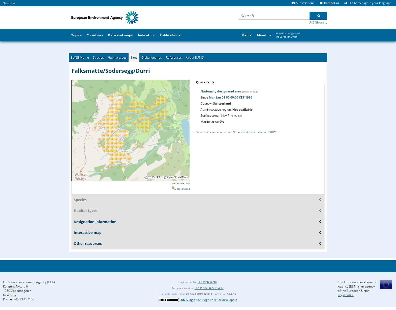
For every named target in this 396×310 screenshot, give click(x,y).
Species (98, 57)
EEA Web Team (207, 282)
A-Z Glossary (318, 22)
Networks (9, 3)
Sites (134, 57)
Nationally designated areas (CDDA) (254, 132)
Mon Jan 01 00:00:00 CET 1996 (230, 97)
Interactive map (180, 183)
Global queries (151, 57)
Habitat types (117, 57)
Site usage (202, 300)
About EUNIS (195, 57)
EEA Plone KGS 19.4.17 (209, 288)
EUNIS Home (80, 57)
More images (182, 188)
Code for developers (223, 300)
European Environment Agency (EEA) (29, 282)
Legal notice (346, 295)
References (174, 57)
